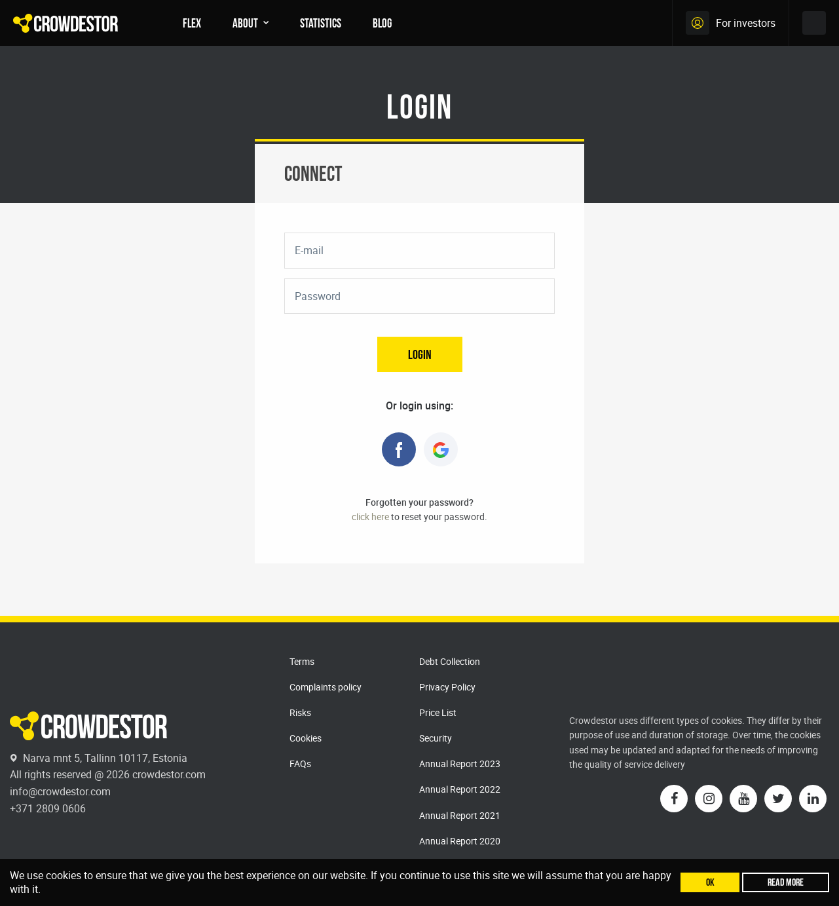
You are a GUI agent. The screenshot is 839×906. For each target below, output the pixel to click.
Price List (438, 712)
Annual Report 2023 (459, 763)
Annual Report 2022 (459, 789)
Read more (786, 882)
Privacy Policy (447, 687)
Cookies (305, 738)
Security (435, 738)
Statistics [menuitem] (320, 22)
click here (370, 516)
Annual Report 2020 (459, 841)
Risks (300, 712)
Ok (710, 882)
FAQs (300, 763)
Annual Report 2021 (459, 815)
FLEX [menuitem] (192, 22)
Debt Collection (449, 661)
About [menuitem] (245, 22)
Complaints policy (325, 687)
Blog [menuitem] (382, 22)
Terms (301, 661)
